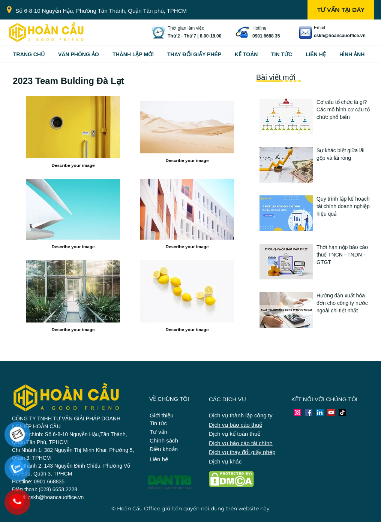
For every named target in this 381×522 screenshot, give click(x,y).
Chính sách (164, 440)
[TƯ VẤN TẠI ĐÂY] (341, 10)
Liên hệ (159, 459)
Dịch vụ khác (225, 461)
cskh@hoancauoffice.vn (340, 35)
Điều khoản (164, 449)
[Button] (345, 114)
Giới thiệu (162, 415)
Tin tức (158, 423)
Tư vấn (158, 432)
